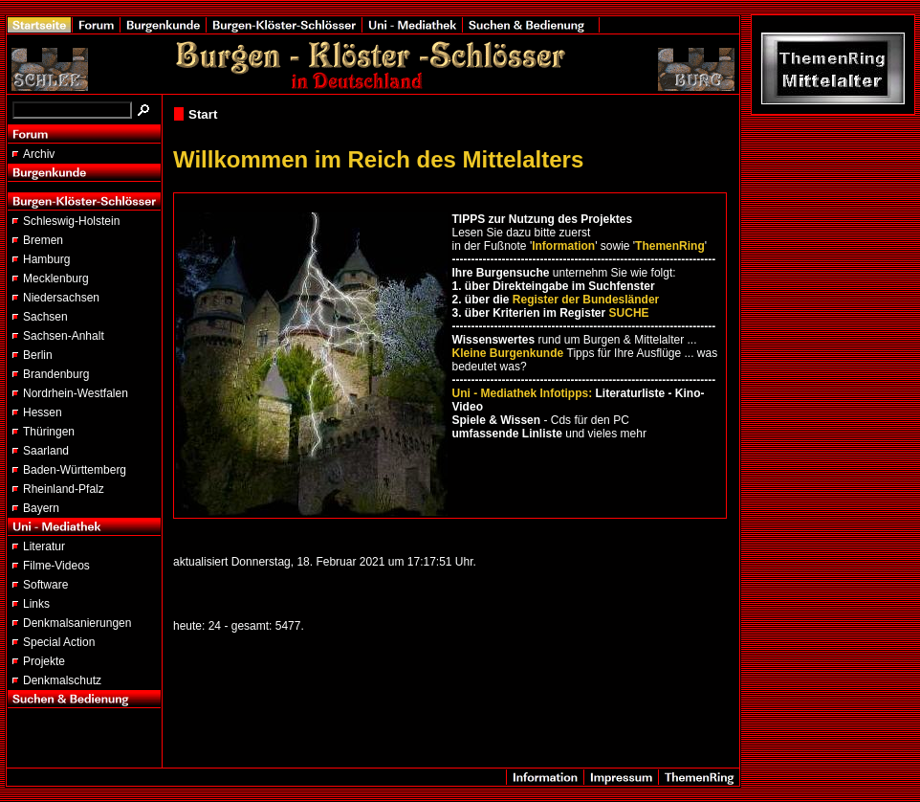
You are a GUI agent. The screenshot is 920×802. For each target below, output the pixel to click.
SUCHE (629, 313)
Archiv (39, 154)
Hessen (42, 412)
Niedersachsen (61, 297)
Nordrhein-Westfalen (75, 393)
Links (36, 604)
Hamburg (46, 259)
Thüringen (49, 431)
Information (563, 246)
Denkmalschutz (62, 680)
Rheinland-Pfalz (63, 489)
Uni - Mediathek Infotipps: (522, 393)
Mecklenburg (56, 278)
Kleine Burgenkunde (508, 353)
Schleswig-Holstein (71, 221)
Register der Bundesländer (586, 299)
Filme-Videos (56, 565)
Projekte (44, 661)
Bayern (41, 508)
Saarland (46, 450)
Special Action (59, 642)
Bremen (43, 240)
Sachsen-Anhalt (63, 336)
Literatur (44, 546)
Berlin (38, 355)
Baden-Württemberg (74, 470)
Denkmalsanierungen (77, 623)
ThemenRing (670, 246)
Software (45, 584)
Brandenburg (56, 374)
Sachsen (45, 316)
